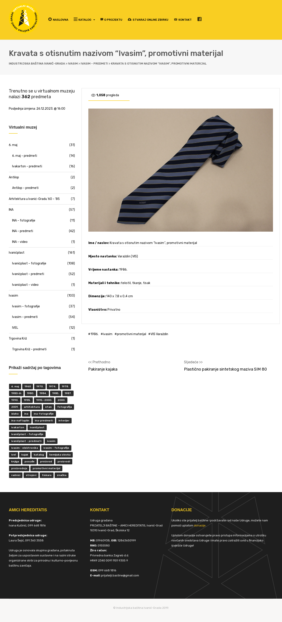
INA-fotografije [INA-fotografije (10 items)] (44, 413)
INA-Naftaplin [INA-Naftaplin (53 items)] (20, 420)
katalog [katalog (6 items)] (39, 454)
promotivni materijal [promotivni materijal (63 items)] (46, 468)
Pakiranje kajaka (102, 369)
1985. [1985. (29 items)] (55, 393)
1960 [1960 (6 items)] (27, 386)
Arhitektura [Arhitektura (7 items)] (32, 406)
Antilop (14, 177)
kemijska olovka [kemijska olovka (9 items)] (59, 454)
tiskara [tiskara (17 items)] (46, 475)
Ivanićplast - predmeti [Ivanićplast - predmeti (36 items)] (26, 441)
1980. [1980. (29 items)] (30, 393)
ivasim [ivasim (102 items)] (51, 441)
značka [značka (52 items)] (61, 475)
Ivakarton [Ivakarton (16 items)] (17, 427)
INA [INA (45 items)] (26, 413)
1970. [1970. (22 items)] (39, 386)
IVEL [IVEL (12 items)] (13, 454)
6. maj (13, 145)
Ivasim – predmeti (25, 317)
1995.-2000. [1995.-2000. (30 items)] (44, 400)
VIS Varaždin (159, 334)
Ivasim (13, 295)
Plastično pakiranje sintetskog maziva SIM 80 (225, 369)
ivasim (107, 334)
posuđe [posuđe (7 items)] (29, 461)
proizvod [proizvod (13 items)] (46, 461)
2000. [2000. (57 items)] (61, 400)
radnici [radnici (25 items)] (15, 475)
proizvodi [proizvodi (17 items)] (64, 461)
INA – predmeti (22, 231)
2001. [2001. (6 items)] (14, 406)
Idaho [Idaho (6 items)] (15, 413)
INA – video (20, 242)
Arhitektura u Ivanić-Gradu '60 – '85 (34, 199)
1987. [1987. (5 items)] (68, 393)
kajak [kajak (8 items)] (24, 454)
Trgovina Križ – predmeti (29, 349)
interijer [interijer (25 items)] (63, 420)
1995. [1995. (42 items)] (27, 400)
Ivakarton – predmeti (27, 166)
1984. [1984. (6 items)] (43, 393)
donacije (200, 525)
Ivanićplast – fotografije (29, 263)
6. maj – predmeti (24, 156)
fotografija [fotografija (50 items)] (64, 406)
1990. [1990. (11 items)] (14, 400)
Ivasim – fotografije (26, 306)
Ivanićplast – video (25, 285)
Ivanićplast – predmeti (28, 274)
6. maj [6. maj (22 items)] (15, 386)
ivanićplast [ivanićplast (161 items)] (37, 427)
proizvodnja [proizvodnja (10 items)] (19, 468)
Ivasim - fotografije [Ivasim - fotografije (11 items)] (56, 447)
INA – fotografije (23, 220)
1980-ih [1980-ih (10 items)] (16, 393)
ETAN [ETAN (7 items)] (48, 406)
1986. (94, 334)
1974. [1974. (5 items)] (52, 386)
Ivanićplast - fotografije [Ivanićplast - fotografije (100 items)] (27, 434)
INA (11, 210)
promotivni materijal (131, 334)
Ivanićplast (16, 253)
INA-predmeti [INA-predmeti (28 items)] (44, 420)
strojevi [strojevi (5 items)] (31, 475)
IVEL (15, 328)
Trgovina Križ (18, 338)
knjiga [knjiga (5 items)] (15, 461)
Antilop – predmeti (25, 188)
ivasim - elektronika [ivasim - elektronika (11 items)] (24, 447)
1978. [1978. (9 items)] (65, 386)
